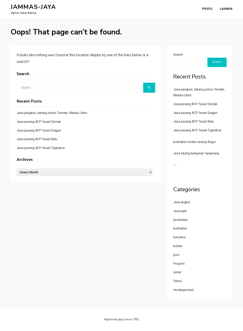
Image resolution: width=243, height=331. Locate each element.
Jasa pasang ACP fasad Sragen (39, 130)
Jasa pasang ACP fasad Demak (39, 122)
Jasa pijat (180, 211)
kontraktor (180, 228)
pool (176, 255)
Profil (207, 8)
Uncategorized (183, 290)
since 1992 (132, 319)
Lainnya (226, 8)
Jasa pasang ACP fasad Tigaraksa (41, 148)
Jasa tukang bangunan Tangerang (196, 153)
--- (175, 165)
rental (177, 272)
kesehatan (180, 220)
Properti (179, 264)
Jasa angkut (181, 202)
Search (178, 54)
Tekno (177, 281)
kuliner (177, 246)
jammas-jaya (33, 7)
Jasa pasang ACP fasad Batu (37, 139)
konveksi (179, 237)
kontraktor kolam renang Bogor (194, 142)
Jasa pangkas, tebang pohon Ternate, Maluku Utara (52, 113)
